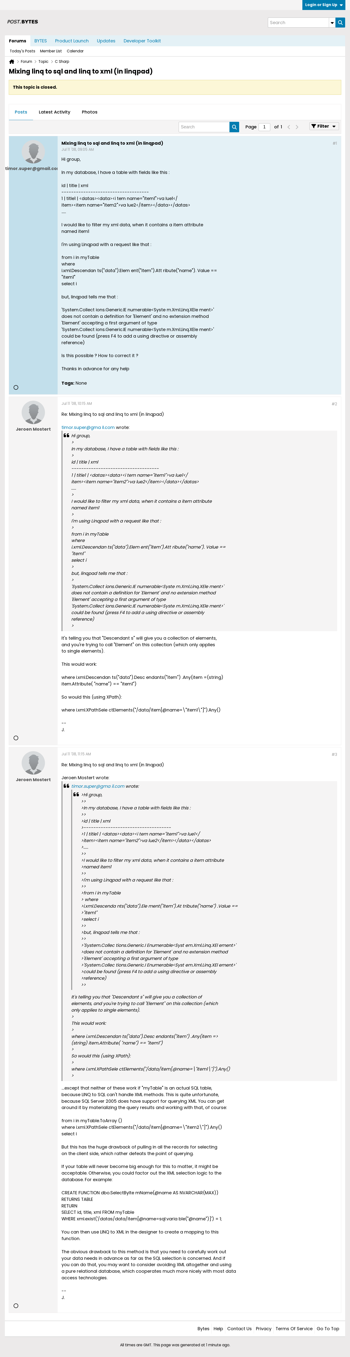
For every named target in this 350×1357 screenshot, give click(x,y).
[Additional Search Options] (332, 23)
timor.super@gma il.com (88, 427)
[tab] (21, 112)
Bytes (204, 1329)
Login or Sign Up (324, 4)
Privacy (263, 1329)
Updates (106, 41)
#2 (334, 404)
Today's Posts (22, 51)
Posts (21, 112)
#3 (334, 754)
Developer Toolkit (142, 41)
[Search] (301, 23)
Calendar (75, 51)
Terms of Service (294, 1329)
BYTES (41, 41)
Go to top (328, 1329)
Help (218, 1329)
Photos (89, 112)
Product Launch (72, 41)
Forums (17, 41)
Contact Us (239, 1329)
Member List (51, 51)
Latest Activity (54, 112)
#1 (334, 143)
